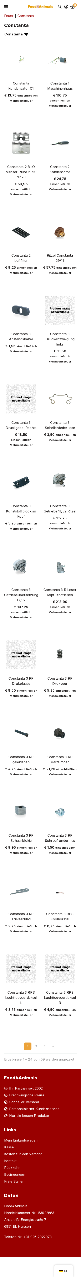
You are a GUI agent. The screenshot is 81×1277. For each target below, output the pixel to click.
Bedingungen (14, 1174)
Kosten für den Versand (23, 1154)
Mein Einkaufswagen (20, 1140)
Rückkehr (12, 1168)
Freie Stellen (14, 1181)
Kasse (9, 1147)
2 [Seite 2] (36, 1046)
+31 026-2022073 (38, 1237)
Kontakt (10, 1161)
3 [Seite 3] (45, 1046)
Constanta (16, 34)
